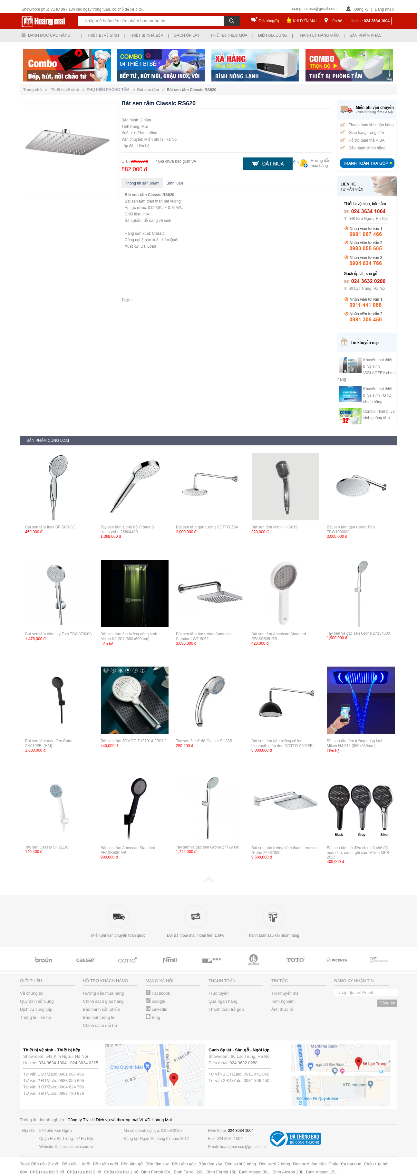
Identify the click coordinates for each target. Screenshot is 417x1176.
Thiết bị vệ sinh (103, 35)
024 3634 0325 (84, 1062)
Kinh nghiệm (283, 1001)
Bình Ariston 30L (254, 1172)
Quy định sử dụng (37, 1001)
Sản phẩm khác (366, 35)
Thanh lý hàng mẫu (318, 35)
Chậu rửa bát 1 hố (121, 1172)
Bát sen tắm (136, 195)
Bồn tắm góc (184, 1164)
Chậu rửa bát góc (344, 1164)
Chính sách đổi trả (100, 1025)
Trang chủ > (36, 90)
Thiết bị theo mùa (228, 35)
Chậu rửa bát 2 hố (84, 1172)
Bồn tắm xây (210, 1164)
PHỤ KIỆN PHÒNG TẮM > (112, 90)
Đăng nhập (384, 9)
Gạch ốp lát (186, 35)
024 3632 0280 (243, 1062)
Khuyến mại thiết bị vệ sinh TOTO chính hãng (377, 395)
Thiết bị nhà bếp (146, 35)
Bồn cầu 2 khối (45, 1164)
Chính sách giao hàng (103, 1001)
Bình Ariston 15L (321, 1172)
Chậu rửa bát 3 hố (47, 1172)
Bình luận (175, 183)
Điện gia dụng (272, 35)
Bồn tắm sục (158, 1164)
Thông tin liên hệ (35, 1017)
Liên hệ (335, 21)
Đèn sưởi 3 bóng (240, 1164)
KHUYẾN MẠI (305, 21)
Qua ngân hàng (223, 1001)
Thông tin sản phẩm (142, 183)
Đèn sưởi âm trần (309, 1164)
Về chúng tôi (31, 993)
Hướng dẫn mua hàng (103, 993)
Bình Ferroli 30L (156, 1172)
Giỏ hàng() (268, 21)
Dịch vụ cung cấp (36, 1009)
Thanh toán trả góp (226, 1009)
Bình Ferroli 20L (189, 1172)
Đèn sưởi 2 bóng (274, 1164)
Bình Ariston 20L (288, 1172)
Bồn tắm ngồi (105, 1164)
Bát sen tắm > (152, 90)
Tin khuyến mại (285, 993)
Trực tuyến (218, 993)
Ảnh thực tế (282, 1009)
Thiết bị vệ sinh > (69, 90)
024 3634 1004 (53, 1062)
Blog (153, 1017)
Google (155, 1001)
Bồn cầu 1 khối (76, 1164)
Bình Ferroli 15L (221, 1172)
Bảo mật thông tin (99, 1017)
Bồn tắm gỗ (132, 1164)
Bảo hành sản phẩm (101, 1009)
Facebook (158, 993)
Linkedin (156, 1009)
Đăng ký (361, 9)
